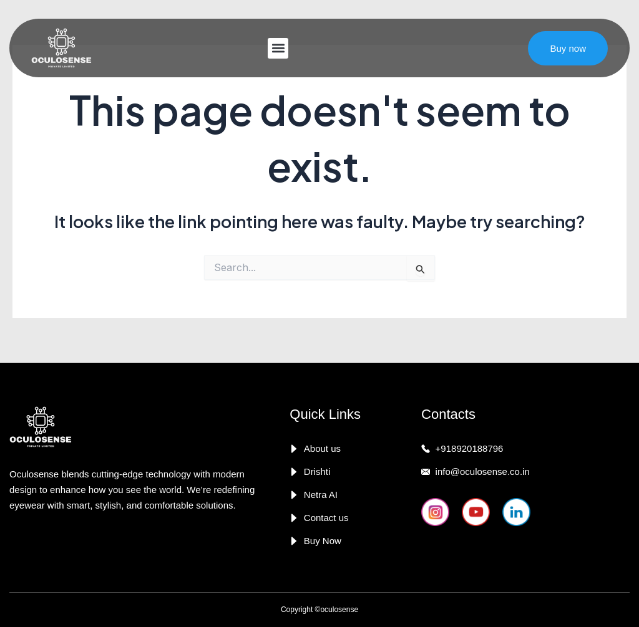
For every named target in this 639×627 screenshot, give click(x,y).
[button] (278, 48)
